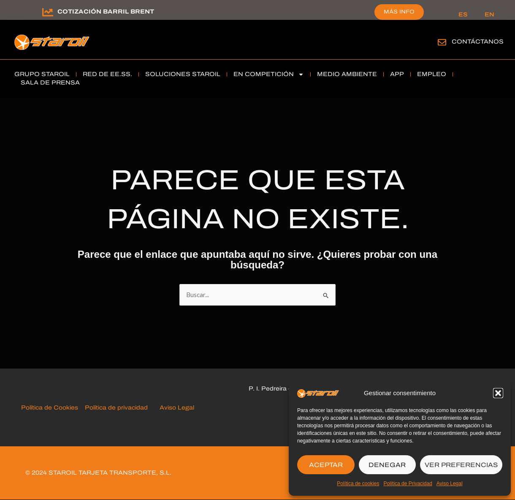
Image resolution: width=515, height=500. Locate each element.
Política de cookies (358, 483)
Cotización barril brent (105, 11)
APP (397, 74)
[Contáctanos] (442, 42)
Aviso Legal (449, 483)
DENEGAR (387, 465)
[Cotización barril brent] (47, 12)
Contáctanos (478, 41)
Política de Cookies (51, 408)
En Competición (268, 74)
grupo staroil (42, 74)
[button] (498, 393)
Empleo (431, 74)
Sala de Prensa (50, 82)
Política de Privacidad (407, 483)
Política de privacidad (117, 408)
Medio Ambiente (347, 74)
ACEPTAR (326, 465)
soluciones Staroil (182, 74)
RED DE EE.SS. (107, 74)
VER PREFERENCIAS (461, 465)
